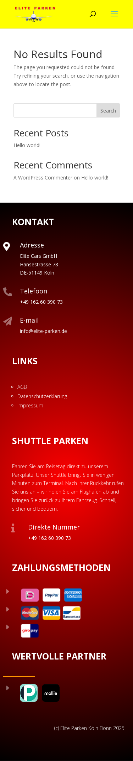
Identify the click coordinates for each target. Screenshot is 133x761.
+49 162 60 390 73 (41, 301)
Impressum (30, 405)
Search (108, 110)
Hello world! (26, 145)
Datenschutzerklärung (42, 396)
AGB (22, 387)
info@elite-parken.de (43, 331)
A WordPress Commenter (42, 177)
